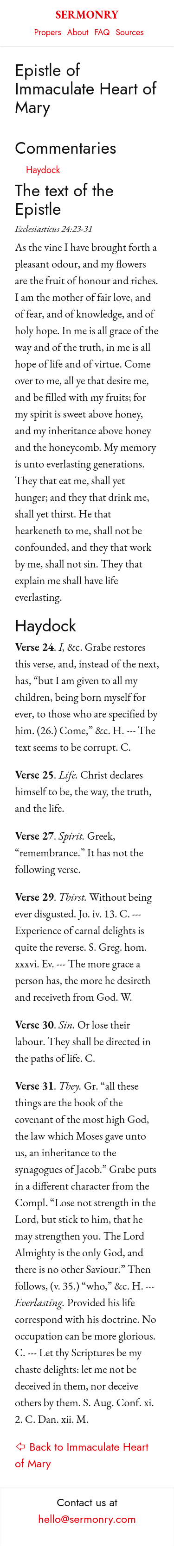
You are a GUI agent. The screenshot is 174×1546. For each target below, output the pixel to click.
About (78, 32)
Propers (47, 32)
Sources (129, 32)
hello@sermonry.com (87, 1519)
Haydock (43, 170)
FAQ (102, 32)
